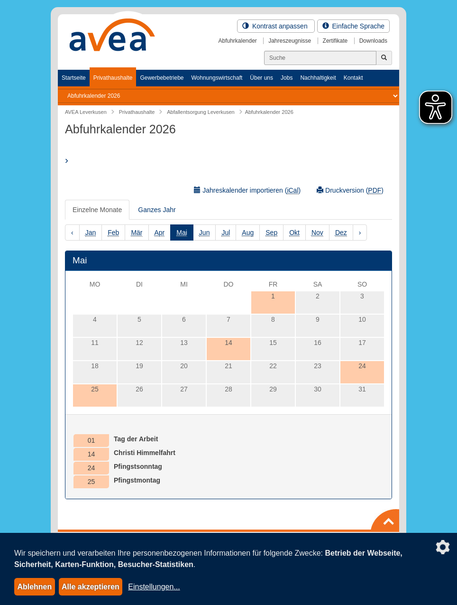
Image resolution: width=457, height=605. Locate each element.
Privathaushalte (113, 77)
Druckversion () (350, 190)
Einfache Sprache (353, 26)
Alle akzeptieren (90, 587)
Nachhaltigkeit (318, 77)
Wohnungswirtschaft (216, 77)
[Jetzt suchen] (384, 58)
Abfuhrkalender (237, 40)
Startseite (74, 77)
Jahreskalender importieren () (247, 190)
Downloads (373, 40)
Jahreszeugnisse (289, 40)
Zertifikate (335, 40)
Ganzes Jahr (156, 210)
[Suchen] (320, 58)
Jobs (286, 77)
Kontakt (353, 77)
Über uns (261, 77)
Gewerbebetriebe (161, 77)
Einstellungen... (154, 587)
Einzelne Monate (97, 210)
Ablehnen (34, 587)
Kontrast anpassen (276, 26)
